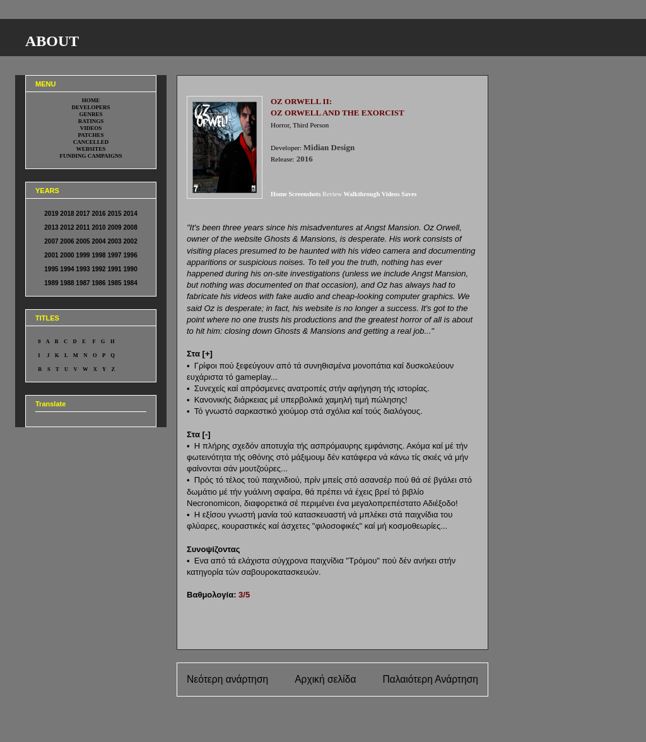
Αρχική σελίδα (325, 679)
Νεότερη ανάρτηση (227, 679)
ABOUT (52, 41)
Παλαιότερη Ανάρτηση (430, 679)
